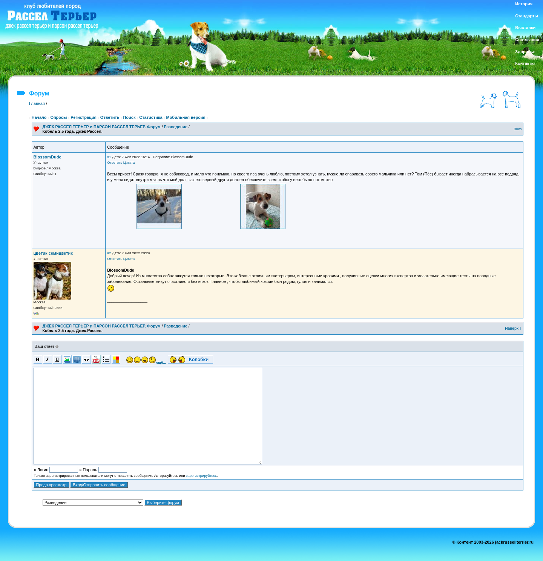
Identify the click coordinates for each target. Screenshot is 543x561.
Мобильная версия (185, 117)
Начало (39, 117)
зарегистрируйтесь (201, 476)
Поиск (129, 117)
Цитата (129, 162)
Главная (37, 103)
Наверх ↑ (513, 328)
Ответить (110, 117)
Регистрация (84, 117)
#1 (109, 157)
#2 (109, 253)
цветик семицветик (53, 253)
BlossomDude (47, 157)
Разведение (175, 126)
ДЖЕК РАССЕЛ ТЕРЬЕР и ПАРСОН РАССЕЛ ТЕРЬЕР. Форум (102, 126)
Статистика (151, 117)
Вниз (518, 129)
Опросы (58, 117)
